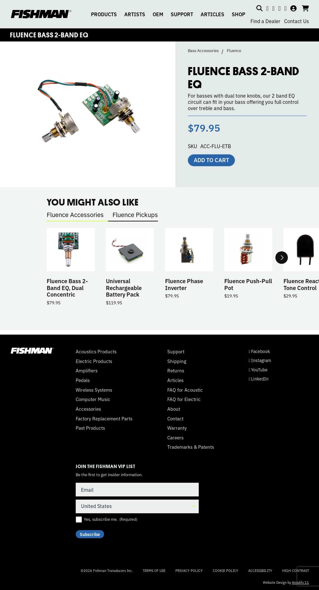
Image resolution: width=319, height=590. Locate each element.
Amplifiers (87, 371)
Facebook (259, 352)
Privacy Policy (189, 570)
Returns (175, 371)
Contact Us (296, 20)
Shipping (176, 361)
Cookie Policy (225, 570)
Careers (175, 437)
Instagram (260, 361)
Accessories (88, 409)
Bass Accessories (203, 50)
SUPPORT (182, 14)
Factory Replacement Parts (104, 418)
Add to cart (211, 160)
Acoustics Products (96, 352)
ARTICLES (212, 14)
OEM (158, 14)
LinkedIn (259, 379)
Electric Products (94, 361)
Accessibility (260, 570)
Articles (175, 380)
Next (281, 259)
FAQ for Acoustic (185, 390)
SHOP (238, 14)
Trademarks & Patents (190, 447)
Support (175, 352)
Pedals (83, 380)
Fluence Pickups (135, 214)
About (173, 409)
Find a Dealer (265, 20)
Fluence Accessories (75, 214)
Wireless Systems (94, 390)
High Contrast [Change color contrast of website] (295, 570)
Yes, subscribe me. (110, 519)
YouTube (258, 370)
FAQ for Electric (184, 399)
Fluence (234, 50)
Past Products (90, 428)
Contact (175, 418)
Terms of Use (154, 570)
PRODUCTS (104, 14)
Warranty (177, 428)
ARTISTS (134, 14)
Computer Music (93, 399)
